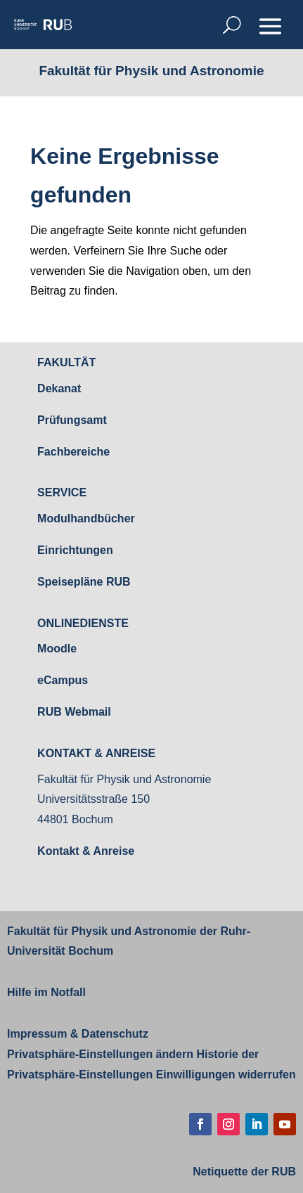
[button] (270, 26)
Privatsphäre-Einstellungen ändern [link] (100, 1054)
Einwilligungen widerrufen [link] (226, 1075)
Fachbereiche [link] (73, 452)
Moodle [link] (57, 648)
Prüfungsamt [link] (72, 420)
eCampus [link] (62, 680)
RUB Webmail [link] (74, 712)
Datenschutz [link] (113, 1034)
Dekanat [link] (59, 388)
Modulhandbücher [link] (86, 518)
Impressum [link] (37, 1034)
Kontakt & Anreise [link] (85, 851)
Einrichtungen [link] (75, 550)
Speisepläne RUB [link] (83, 582)
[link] (43, 24)
